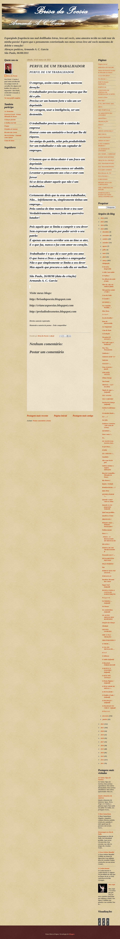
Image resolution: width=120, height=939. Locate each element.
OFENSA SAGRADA (107, 630)
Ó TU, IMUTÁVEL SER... (106, 104)
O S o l (104, 653)
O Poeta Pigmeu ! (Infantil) (108, 682)
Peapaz (6, 126)
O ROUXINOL (103, 179)
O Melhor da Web (10, 123)
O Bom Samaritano (104, 814)
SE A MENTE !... (108, 453)
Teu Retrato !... (103, 79)
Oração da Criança (108, 623)
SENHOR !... (106, 302)
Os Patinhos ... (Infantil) (107, 602)
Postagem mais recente (37, 415)
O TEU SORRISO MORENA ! (104, 144)
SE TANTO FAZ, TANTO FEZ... (108, 442)
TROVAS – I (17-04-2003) (108, 386)
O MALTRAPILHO (104, 137)
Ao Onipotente (107, 327)
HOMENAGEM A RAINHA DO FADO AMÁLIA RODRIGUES (105, 195)
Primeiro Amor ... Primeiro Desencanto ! (108, 525)
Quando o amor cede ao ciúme (107, 500)
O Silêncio (105, 656)
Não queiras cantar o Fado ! (108, 291)
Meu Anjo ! (101, 100)
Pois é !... (105, 533)
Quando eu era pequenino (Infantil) (107, 507)
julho (104, 250)
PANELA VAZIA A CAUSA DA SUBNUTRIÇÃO (109, 592)
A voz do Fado (107, 295)
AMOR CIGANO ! (104, 140)
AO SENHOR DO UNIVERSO (104, 150)
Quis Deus (105, 491)
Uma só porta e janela (107, 368)
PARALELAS (106, 576)
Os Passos (105, 606)
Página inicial (60, 415)
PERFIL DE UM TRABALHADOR (108, 549)
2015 (102, 749)
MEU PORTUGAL (104, 110)
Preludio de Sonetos (11, 129)
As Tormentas (9, 111)
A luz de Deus (106, 330)
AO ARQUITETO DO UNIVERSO (105, 114)
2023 (102, 229)
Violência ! (105, 353)
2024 (102, 225)
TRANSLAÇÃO (103, 121)
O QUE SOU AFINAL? (106, 676)
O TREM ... (106, 644)
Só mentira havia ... (108, 413)
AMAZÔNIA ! (102, 118)
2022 (102, 724)
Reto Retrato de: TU (104, 173)
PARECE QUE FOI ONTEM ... (108, 571)
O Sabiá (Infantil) (108, 659)
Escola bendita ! (107, 318)
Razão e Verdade (107, 484)
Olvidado (105, 626)
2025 (102, 222)
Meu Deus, (105, 311)
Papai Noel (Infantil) (106, 586)
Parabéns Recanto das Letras (108, 580)
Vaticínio (105, 360)
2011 (102, 763)
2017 (102, 742)
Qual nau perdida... (108, 512)
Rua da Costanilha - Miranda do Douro (109, 475)
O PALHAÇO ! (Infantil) (107, 701)
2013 (102, 756)
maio (104, 253)
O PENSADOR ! (107, 692)
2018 (102, 738)
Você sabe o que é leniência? (108, 343)
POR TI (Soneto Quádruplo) (103, 83)
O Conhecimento (103, 868)
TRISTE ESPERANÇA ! (105, 131)
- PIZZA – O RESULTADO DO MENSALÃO (109, 539)
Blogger (71, 934)
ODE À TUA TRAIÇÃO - (107, 636)
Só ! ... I (105, 417)
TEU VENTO (106, 395)
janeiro (105, 719)
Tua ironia (105, 381)
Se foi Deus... (106, 447)
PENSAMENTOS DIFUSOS (108, 559)
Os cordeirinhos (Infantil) (107, 611)
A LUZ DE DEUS (104, 76)
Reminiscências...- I (108, 487)
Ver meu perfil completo (12, 98)
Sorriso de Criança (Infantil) (108, 403)
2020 (102, 731)
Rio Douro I (106, 480)
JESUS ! (101, 125)
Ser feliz (105, 420)
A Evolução (106, 334)
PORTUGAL (102, 87)
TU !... (100, 128)
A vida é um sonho (108, 272)
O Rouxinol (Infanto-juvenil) (108, 664)
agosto (104, 246)
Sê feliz (104, 450)
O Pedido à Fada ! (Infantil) (108, 696)
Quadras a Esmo (107, 516)
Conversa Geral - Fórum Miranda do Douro (12, 115)
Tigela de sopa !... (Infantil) (108, 391)
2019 (102, 735)
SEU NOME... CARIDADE (107, 154)
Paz (103, 567)
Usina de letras (9, 140)
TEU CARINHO (107, 399)
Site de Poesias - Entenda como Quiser (12, 136)
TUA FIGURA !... (104, 176)
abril (104, 257)
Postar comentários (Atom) (42, 421)
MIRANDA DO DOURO (106, 67)
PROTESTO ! (107, 519)
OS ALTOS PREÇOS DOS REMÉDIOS (108, 617)
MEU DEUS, (102, 134)
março (104, 260)
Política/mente (107, 530)
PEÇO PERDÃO (107, 564)
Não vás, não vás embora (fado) (107, 285)
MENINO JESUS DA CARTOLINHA (105, 183)
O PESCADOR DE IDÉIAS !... (108, 687)
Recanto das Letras (10, 132)
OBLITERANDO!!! (109, 640)
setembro (105, 243)
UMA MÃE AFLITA (106, 373)
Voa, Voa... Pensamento (107, 349)
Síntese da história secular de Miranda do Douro (106, 71)
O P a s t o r (106, 711)
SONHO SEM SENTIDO (106, 157)
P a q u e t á (106, 598)
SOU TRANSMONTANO (106, 163)
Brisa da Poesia (12, 76)
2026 (102, 218)
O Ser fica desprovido (106, 268)
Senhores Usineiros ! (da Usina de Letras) (108, 425)
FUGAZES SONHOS (105, 170)
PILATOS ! (106, 544)
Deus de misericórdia (107, 322)
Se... (103, 438)
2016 (102, 745)
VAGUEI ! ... (106, 364)
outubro (105, 239)
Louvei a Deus (102, 97)
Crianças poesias (10, 120)
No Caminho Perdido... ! (106, 306)
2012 (102, 760)
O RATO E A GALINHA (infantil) (106, 670)
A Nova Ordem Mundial (106, 852)
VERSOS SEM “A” (108, 357)
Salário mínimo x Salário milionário (108, 468)
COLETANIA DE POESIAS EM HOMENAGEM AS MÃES (106, 92)
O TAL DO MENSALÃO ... (108, 648)
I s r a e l (105, 314)
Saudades (105, 457)
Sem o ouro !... (107, 434)
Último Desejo (107, 378)
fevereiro (105, 716)
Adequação (106, 263)
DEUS (100, 107)
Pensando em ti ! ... (108, 555)
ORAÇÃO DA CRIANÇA (106, 160)
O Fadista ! (106, 276)
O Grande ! (106, 299)
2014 (102, 753)
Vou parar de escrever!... (106, 338)
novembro (106, 235)
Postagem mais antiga (83, 415)
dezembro (105, 232)
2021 (102, 728)
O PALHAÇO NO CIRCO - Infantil (109, 707)
